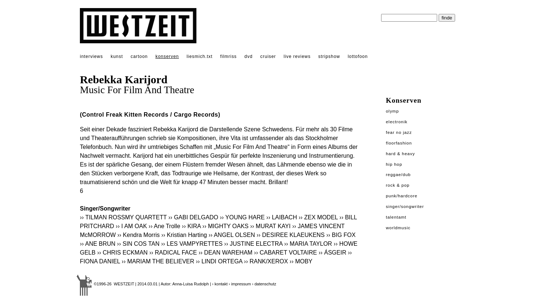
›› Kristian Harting (184, 235)
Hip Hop (394, 164)
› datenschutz (264, 284)
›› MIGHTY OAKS (225, 226)
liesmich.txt (200, 56)
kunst (117, 56)
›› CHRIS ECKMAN (122, 252)
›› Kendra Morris (138, 235)
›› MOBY (300, 261)
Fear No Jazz (399, 132)
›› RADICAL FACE (173, 252)
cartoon (139, 56)
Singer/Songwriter (405, 206)
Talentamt (396, 217)
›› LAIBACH (281, 217)
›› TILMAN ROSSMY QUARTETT (123, 217)
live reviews (297, 56)
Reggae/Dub (398, 174)
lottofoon (358, 56)
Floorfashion (399, 143)
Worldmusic (398, 228)
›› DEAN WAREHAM (225, 252)
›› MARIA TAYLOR (308, 244)
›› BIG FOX (340, 235)
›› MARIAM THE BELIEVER (158, 261)
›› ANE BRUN (97, 244)
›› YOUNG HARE (242, 217)
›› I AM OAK (131, 226)
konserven (167, 56)
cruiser (268, 56)
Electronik (396, 122)
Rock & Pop (398, 185)
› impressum (240, 284)
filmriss (228, 56)
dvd (248, 56)
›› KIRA (191, 226)
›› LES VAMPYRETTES (192, 244)
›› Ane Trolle (164, 226)
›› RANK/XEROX (266, 261)
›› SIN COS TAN (138, 244)
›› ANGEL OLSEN (232, 235)
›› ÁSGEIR (332, 252)
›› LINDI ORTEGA (219, 261)
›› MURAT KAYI (270, 226)
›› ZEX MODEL (318, 217)
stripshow (329, 56)
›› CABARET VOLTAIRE (285, 252)
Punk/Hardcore (401, 196)
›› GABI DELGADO (193, 217)
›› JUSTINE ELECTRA (253, 244)
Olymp (392, 111)
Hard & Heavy (400, 153)
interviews (91, 56)
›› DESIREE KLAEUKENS (291, 235)
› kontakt (220, 284)
